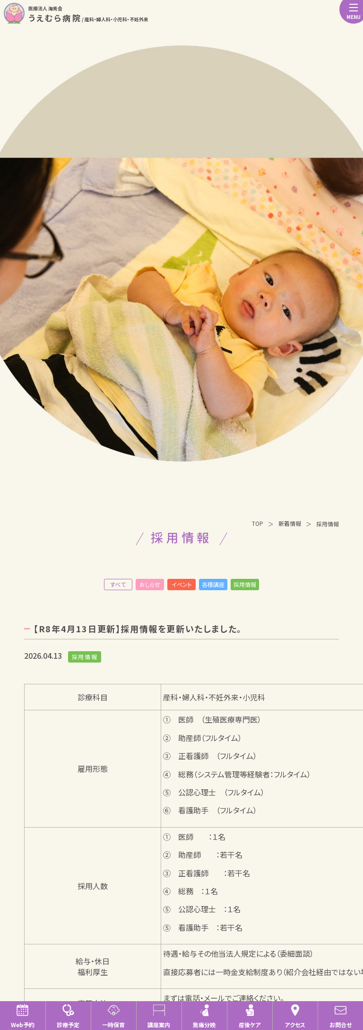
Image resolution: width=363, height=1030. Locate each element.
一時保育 (113, 1016)
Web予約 (23, 1016)
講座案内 (158, 1016)
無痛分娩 (204, 1016)
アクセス (295, 1016)
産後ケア (249, 1016)
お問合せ (340, 1016)
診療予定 (68, 1016)
